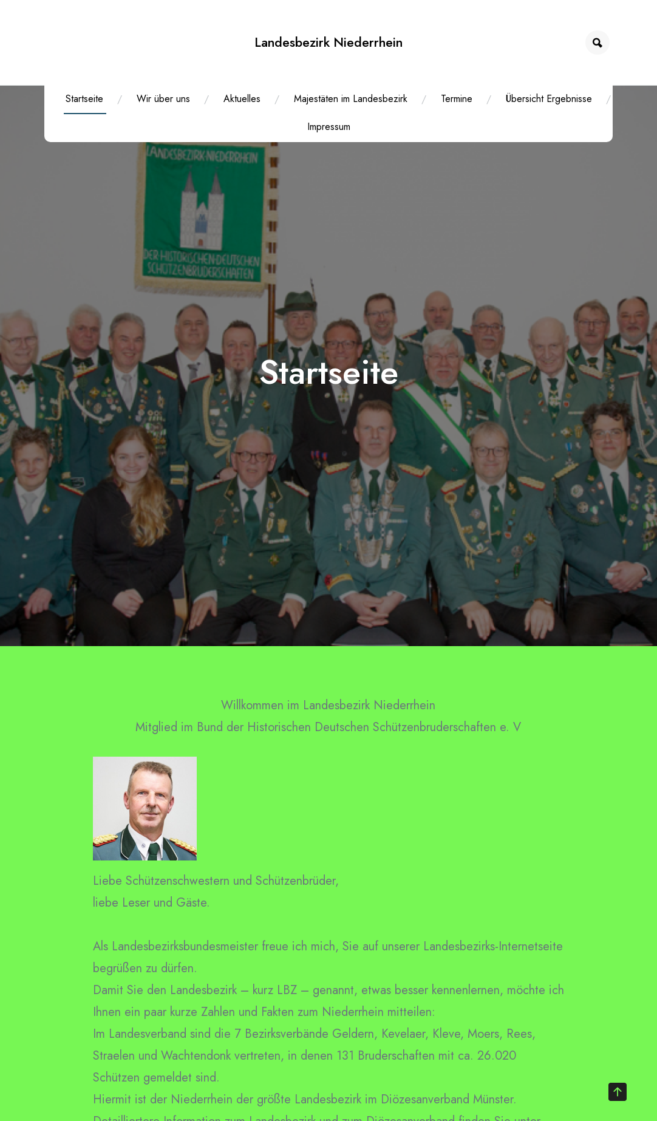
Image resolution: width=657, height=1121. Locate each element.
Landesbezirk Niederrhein (328, 42)
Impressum (328, 127)
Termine (456, 99)
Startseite (84, 99)
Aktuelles (241, 99)
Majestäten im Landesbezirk (350, 99)
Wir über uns (163, 99)
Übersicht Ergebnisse (549, 99)
